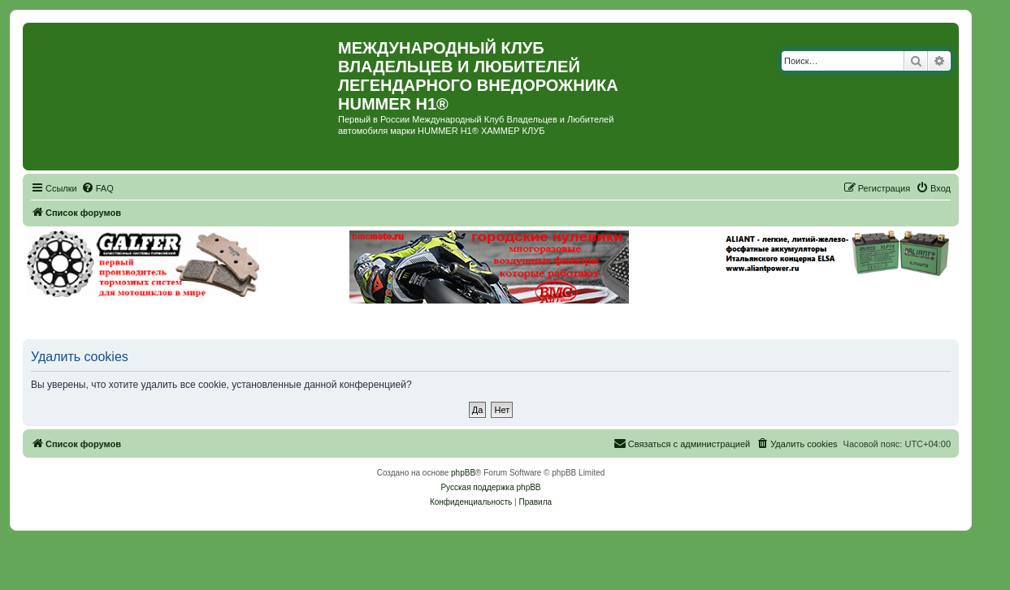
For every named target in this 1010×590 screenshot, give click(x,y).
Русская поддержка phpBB (490, 487)
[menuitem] (97, 188)
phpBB (463, 472)
